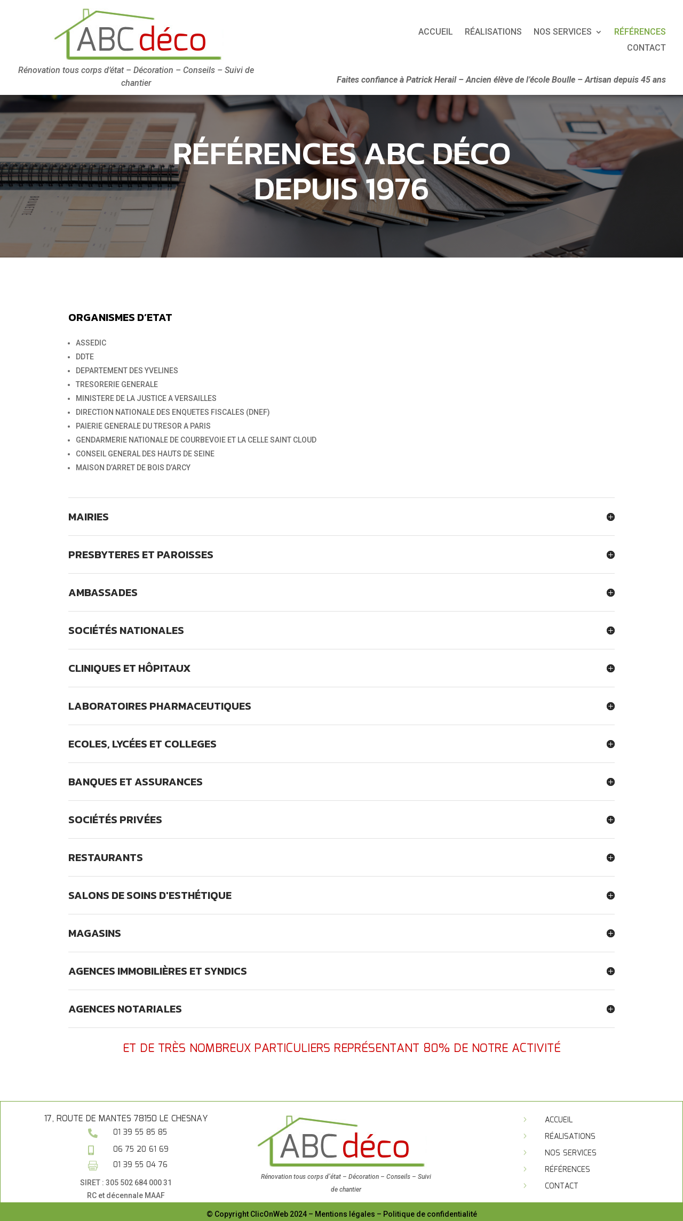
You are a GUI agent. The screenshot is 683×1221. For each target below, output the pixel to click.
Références (567, 1170)
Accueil (531, 32)
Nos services (571, 1153)
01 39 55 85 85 (140, 1132)
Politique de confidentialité (430, 1214)
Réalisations (589, 32)
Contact (561, 1186)
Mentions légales (345, 1214)
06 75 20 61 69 (141, 1149)
